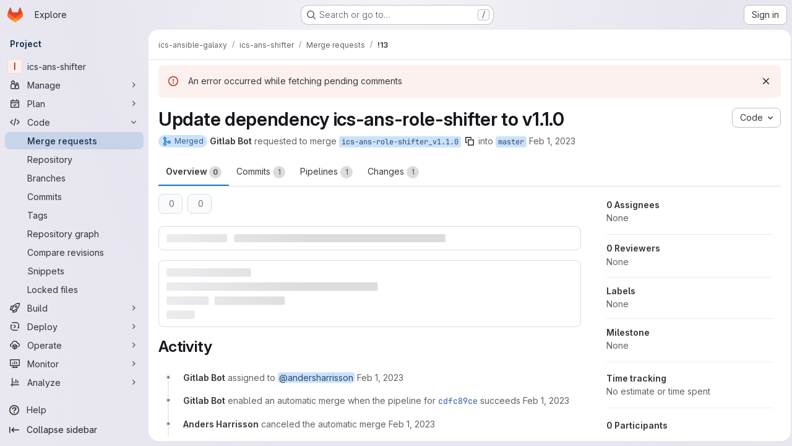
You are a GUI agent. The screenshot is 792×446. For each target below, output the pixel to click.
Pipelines (326, 172)
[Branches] (74, 177)
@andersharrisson (316, 377)
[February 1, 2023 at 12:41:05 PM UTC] (546, 400)
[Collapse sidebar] (74, 430)
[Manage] (74, 85)
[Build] (74, 308)
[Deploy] (74, 326)
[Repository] (74, 159)
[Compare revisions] (74, 252)
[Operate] (74, 345)
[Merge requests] (74, 140)
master (511, 142)
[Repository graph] (74, 233)
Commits (260, 172)
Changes (393, 172)
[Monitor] (74, 363)
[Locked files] (74, 289)
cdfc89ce (458, 400)
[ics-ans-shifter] (74, 66)
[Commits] (74, 196)
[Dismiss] (762, 81)
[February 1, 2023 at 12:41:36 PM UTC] (412, 423)
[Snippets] (74, 270)
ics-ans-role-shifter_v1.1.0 (400, 142)
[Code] (74, 122)
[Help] (74, 410)
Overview (194, 172)
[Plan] (74, 103)
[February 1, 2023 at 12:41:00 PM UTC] (380, 377)
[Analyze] (74, 382)
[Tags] (74, 215)
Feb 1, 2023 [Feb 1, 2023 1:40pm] (552, 141)
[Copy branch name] (469, 141)
